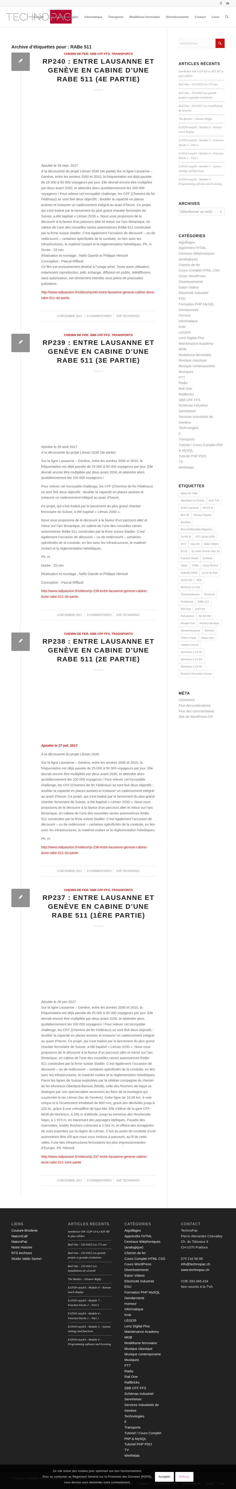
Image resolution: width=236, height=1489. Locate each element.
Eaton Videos (189, 287)
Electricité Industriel (193, 293)
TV (181, 462)
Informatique (188, 321)
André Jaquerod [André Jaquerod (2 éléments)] (189, 507)
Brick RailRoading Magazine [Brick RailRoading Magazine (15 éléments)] (196, 529)
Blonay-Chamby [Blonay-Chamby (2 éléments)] (202, 515)
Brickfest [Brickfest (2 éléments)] (185, 522)
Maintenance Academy (196, 343)
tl (179, 433)
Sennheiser (187, 411)
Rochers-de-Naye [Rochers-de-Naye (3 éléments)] (209, 623)
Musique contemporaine (197, 366)
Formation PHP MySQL (196, 304)
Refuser (184, 1476)
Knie (182, 327)
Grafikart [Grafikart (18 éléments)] (207, 558)
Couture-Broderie (24, 1230)
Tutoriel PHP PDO (192, 456)
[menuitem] (38, 17)
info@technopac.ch (195, 1264)
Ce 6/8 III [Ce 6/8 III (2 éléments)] (186, 536)
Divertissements (191, 282)
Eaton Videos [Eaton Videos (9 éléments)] (211, 543)
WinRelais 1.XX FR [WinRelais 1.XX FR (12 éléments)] (191, 652)
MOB (182, 349)
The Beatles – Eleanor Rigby (195, 119)
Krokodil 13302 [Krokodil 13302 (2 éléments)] (189, 572)
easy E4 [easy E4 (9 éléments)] (195, 543)
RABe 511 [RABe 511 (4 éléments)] (203, 601)
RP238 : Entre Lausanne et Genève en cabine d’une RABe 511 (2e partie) (99, 650)
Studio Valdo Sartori (26, 1259)
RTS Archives (21, 1253)
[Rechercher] (226, 17)
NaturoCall (19, 1236)
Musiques (186, 372)
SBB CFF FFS (100, 53)
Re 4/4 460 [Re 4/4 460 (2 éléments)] (205, 616)
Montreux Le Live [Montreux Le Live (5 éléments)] (190, 587)
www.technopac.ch (195, 1270)
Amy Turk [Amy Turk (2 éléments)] (214, 500)
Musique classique (193, 360)
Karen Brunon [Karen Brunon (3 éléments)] (210, 565)
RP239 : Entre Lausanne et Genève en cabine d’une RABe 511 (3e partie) (99, 351)
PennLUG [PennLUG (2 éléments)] (209, 594)
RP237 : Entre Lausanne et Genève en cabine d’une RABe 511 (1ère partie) (99, 906)
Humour (185, 315)
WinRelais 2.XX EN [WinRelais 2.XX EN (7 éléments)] (191, 659)
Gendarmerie (189, 310)
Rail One (185, 388)
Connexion (187, 700)
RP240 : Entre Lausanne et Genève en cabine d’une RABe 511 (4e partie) (99, 70)
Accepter (164, 1476)
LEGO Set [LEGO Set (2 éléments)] (186, 580)
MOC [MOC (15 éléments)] (199, 580)
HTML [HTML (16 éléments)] (195, 565)
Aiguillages (187, 242)
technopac (131, 316)
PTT (182, 377)
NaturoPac (19, 1241)
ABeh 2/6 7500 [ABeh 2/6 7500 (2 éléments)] (189, 493)
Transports (122, 53)
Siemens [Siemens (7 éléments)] (209, 630)
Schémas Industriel (193, 405)
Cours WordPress (192, 276)
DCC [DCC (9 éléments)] (183, 543)
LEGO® (185, 332)
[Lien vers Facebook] (221, 3)
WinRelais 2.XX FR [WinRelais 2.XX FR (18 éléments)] (191, 666)
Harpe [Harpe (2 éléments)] (184, 565)
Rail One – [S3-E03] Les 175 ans (198, 84)
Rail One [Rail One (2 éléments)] (200, 609)
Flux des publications (195, 705)
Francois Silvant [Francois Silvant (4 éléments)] (189, 558)
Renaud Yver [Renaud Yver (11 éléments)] (188, 623)
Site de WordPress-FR (196, 716)
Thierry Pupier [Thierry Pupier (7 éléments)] (188, 637)
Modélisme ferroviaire (195, 355)
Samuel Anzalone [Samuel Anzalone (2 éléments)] (190, 630)
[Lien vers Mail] (227, 3)
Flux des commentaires (196, 711)
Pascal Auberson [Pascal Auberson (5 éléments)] (190, 594)
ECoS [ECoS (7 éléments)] (184, 551)
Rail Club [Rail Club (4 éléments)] (186, 609)
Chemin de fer (76, 53)
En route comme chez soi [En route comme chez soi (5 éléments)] (206, 551)
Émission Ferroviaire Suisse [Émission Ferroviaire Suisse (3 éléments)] (196, 673)
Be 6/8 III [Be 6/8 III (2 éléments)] (208, 507)
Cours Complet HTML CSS (199, 270)
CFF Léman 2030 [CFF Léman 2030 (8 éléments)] (205, 536)
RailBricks (186, 394)
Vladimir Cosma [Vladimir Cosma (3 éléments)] (189, 644)
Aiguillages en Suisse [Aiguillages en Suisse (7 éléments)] (193, 500)
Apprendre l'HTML (192, 248)
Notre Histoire (21, 1247)
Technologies (189, 428)
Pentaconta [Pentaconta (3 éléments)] (187, 601)
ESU (182, 298)
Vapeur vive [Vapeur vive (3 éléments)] (207, 637)
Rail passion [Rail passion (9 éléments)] (187, 616)
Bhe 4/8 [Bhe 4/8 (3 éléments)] (185, 515)
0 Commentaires (99, 316)
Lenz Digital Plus (191, 338)
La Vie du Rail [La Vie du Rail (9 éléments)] (209, 572)
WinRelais (186, 467)
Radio (183, 383)
